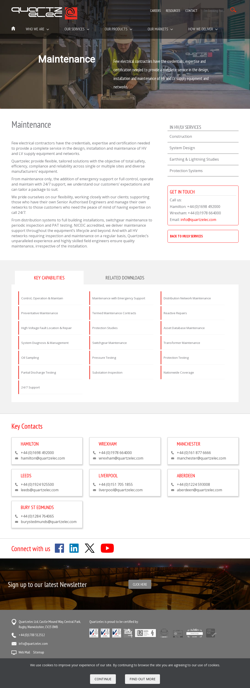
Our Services (76, 29)
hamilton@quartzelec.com (43, 458)
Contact (191, 10)
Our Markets (160, 29)
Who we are (37, 29)
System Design (182, 147)
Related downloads (125, 277)
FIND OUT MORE (142, 679)
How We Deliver (203, 29)
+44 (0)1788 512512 (32, 634)
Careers (155, 10)
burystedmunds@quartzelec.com (49, 521)
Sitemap (38, 652)
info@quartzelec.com (198, 219)
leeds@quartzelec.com (40, 489)
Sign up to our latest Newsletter (47, 584)
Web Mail (24, 652)
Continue (103, 679)
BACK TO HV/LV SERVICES (186, 236)
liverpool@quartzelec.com (121, 489)
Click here (140, 584)
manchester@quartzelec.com (201, 458)
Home (13, 28)
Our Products (118, 29)
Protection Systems (186, 170)
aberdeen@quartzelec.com (199, 489)
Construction (181, 136)
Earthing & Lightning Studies (194, 159)
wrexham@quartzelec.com (121, 458)
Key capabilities (49, 277)
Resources (173, 10)
